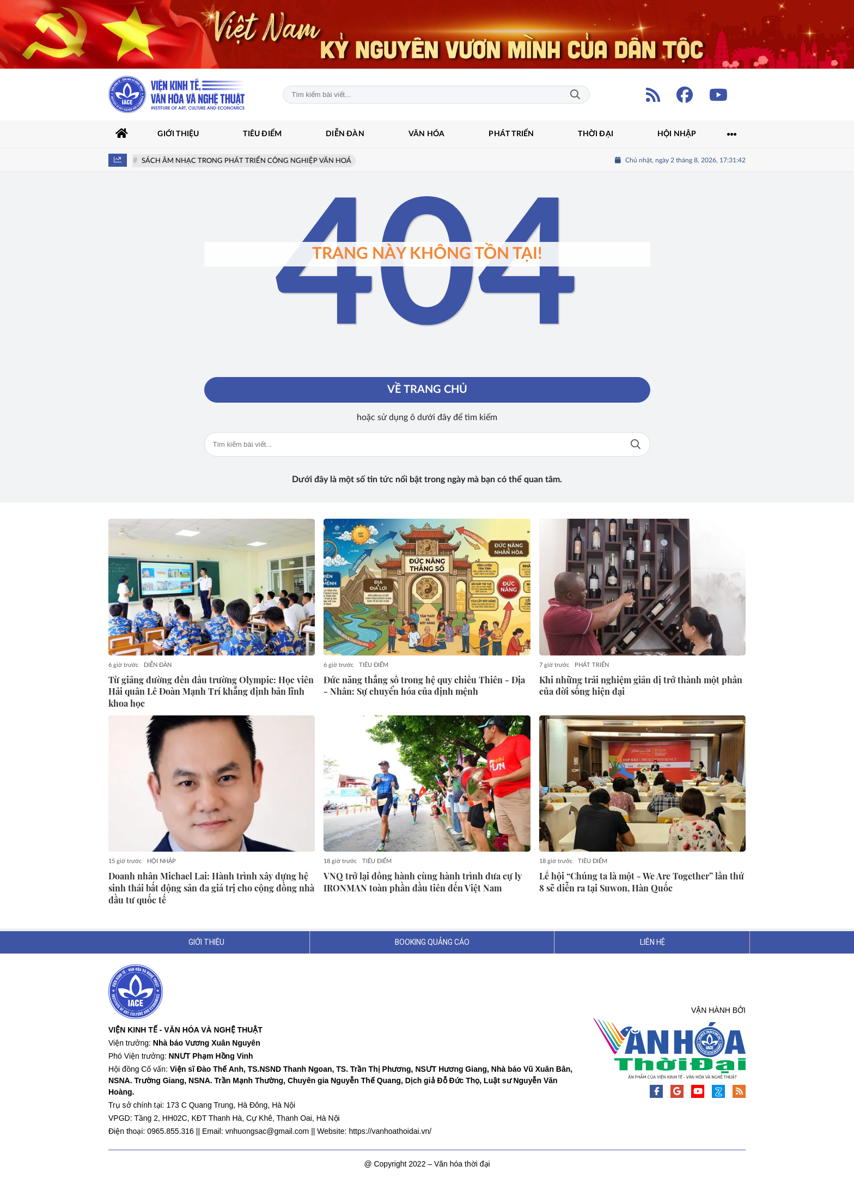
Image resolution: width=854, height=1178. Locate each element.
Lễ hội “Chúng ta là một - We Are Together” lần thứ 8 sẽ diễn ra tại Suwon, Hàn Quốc (641, 882)
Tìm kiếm (575, 95)
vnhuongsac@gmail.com (267, 1131)
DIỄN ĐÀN (158, 665)
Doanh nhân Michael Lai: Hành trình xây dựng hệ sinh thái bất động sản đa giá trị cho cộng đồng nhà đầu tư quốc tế (211, 888)
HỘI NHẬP (161, 862)
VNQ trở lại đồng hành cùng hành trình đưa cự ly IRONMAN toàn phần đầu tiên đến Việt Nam (423, 882)
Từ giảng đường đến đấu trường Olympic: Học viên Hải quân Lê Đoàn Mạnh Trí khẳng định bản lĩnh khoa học (211, 691)
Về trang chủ (427, 390)
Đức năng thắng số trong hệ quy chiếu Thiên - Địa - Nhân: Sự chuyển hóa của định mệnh (424, 685)
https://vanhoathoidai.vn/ (390, 1131)
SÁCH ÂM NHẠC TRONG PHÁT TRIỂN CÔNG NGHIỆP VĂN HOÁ (248, 161)
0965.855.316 (170, 1131)
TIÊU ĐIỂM (373, 665)
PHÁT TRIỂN (592, 665)
